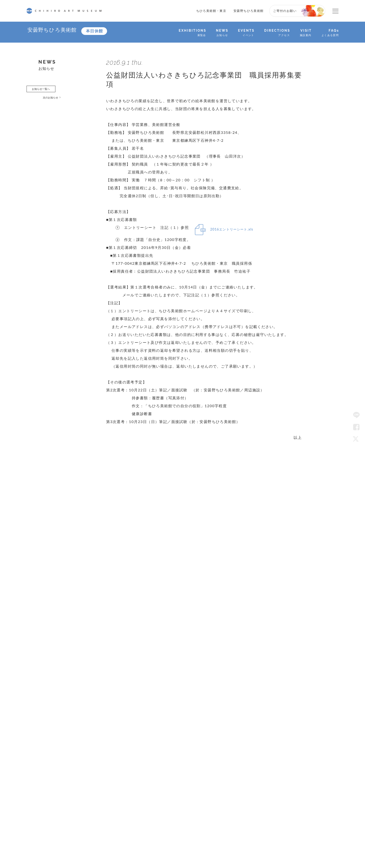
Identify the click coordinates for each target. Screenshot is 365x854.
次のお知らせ (57, 100)
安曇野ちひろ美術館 (248, 11)
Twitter (356, 439)
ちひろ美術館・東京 (211, 11)
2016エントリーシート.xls (236, 229)
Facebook (356, 427)
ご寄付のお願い (285, 11)
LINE (356, 415)
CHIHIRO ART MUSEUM (64, 11)
